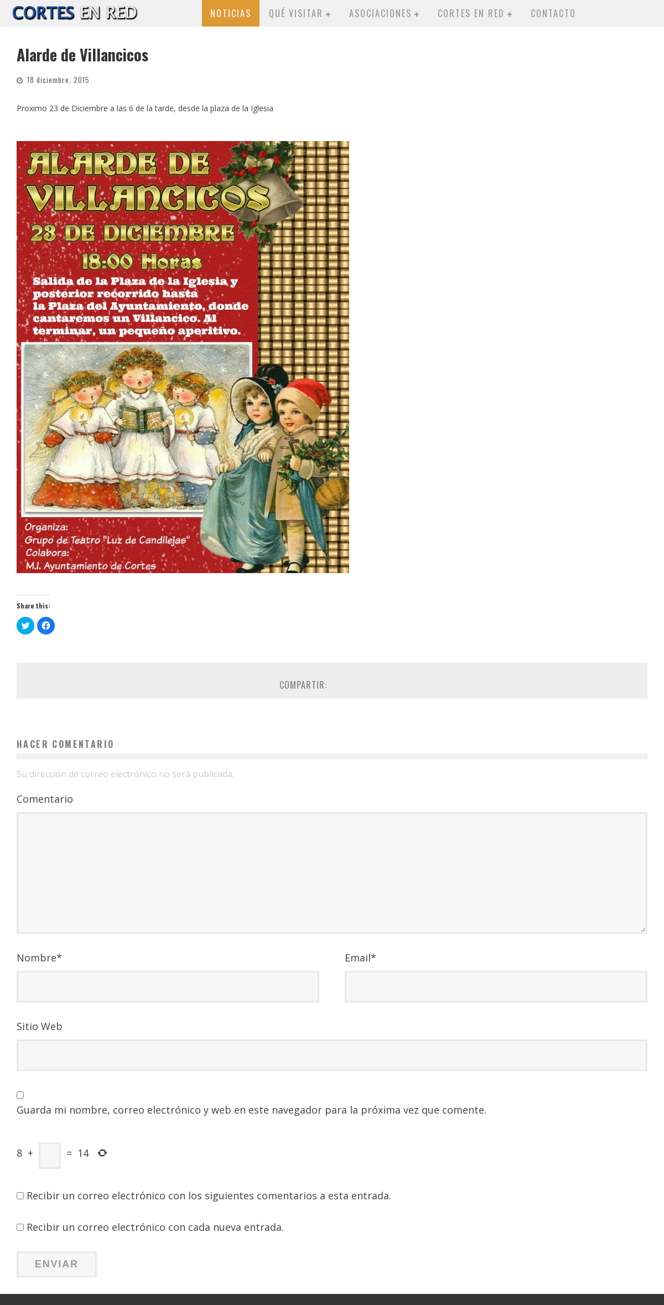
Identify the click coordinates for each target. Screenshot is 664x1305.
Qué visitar (296, 13)
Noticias (230, 13)
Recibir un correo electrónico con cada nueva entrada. (155, 1227)
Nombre (39, 957)
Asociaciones (380, 13)
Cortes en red (471, 13)
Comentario (45, 798)
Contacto (553, 13)
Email (360, 957)
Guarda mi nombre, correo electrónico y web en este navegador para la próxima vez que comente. (251, 1109)
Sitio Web (40, 1026)
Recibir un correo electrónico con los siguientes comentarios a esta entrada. (209, 1195)
